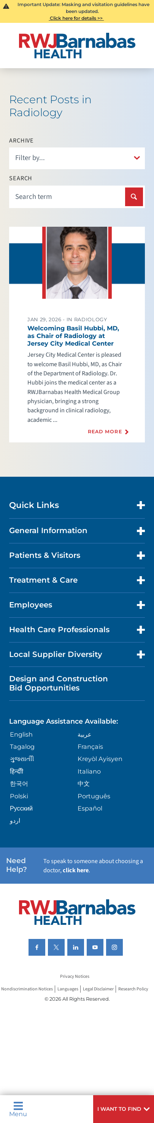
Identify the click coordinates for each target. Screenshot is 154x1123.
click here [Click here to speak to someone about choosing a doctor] (76, 870)
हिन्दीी (16, 771)
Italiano (89, 771)
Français (90, 746)
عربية (85, 734)
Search (20, 178)
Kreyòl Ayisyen (100, 759)
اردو (15, 820)
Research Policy (133, 989)
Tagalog (22, 746)
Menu (18, 1109)
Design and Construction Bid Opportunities (58, 683)
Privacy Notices (74, 977)
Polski (19, 796)
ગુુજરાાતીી (22, 759)
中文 (84, 783)
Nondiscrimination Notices (27, 989)
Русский (21, 808)
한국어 (19, 783)
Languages (67, 989)
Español (90, 808)
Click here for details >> (76, 18)
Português (94, 796)
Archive (21, 141)
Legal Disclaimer (98, 989)
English (21, 734)
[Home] (76, 45)
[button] (123, 1109)
